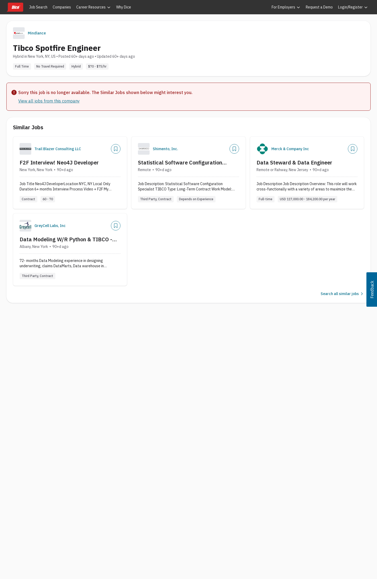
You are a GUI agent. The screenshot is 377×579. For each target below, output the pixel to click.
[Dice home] (14, 7)
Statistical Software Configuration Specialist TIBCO (180, 162)
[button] (371, 289)
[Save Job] (115, 149)
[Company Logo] (25, 149)
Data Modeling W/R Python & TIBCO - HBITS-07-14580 (66, 239)
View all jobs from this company (49, 101)
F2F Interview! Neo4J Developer (59, 162)
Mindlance (37, 33)
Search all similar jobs (342, 293)
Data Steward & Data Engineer (294, 162)
